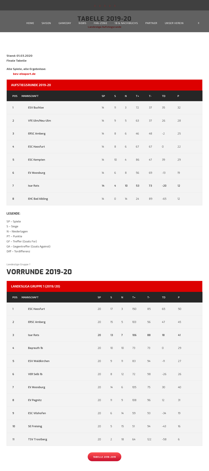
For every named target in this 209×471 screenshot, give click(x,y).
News (82, 23)
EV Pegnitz (32, 400)
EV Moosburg (33, 173)
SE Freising (32, 426)
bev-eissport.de (24, 74)
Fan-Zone (100, 23)
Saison (46, 23)
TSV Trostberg (34, 439)
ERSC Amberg (33, 133)
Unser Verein (174, 23)
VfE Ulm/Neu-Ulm (36, 120)
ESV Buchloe (33, 107)
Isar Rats (30, 185)
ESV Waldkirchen (35, 361)
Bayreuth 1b (32, 348)
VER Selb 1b (32, 374)
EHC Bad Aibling (35, 199)
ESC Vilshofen (34, 413)
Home (30, 23)
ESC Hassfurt (33, 146)
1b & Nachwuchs (126, 23)
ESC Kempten (33, 159)
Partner (151, 23)
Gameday (65, 23)
